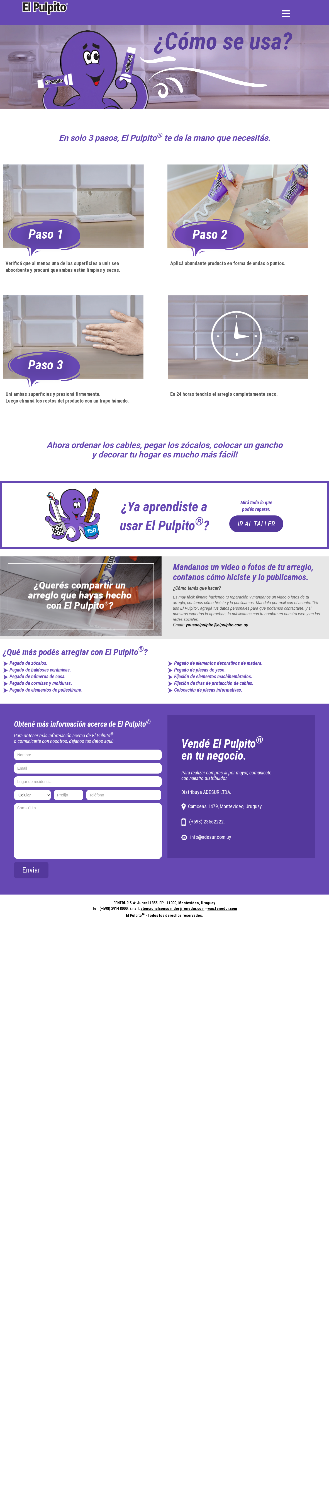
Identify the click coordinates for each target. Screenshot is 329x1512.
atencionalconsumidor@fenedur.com (172, 908)
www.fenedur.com (222, 908)
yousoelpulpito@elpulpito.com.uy (217, 625)
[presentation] (119, 872)
